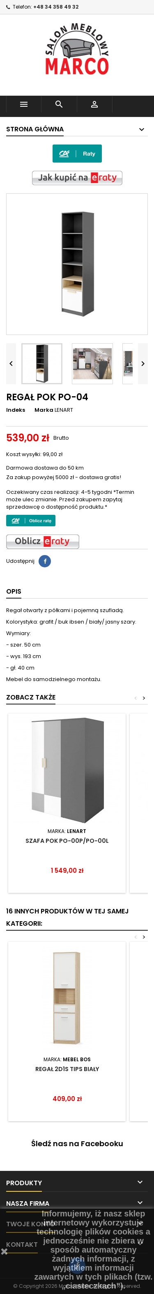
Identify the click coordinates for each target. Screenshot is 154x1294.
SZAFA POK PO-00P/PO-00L (67, 841)
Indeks (15, 410)
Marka (43, 410)
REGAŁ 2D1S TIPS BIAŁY (67, 1069)
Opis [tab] (13, 591)
